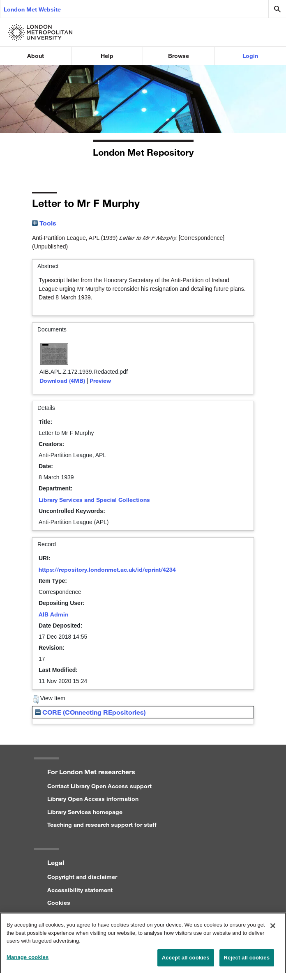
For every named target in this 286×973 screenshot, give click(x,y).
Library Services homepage (84, 811)
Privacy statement (72, 915)
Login (250, 55)
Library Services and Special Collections (94, 499)
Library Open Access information (92, 798)
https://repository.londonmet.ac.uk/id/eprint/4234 (107, 569)
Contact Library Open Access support (99, 785)
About (35, 55)
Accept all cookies (186, 961)
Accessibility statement (80, 889)
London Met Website (32, 9)
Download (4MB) (62, 380)
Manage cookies (27, 960)
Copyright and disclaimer (82, 876)
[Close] (273, 929)
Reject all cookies (247, 961)
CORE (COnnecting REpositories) (90, 712)
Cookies (58, 902)
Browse (178, 55)
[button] (36, 699)
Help (107, 55)
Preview (100, 380)
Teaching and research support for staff (102, 824)
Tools (44, 223)
